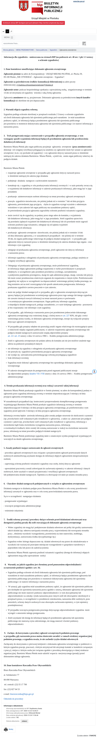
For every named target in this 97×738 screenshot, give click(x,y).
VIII (42, 374)
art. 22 (10, 336)
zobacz (24, 721)
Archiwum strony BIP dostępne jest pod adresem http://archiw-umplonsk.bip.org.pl (33, 23)
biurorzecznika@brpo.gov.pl (22, 694)
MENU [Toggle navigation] (8, 37)
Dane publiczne (41, 50)
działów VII (34, 374)
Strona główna (8, 50)
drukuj (8, 729)
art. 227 (66, 315)
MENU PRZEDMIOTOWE (25, 50)
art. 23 (17, 336)
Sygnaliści (53, 50)
